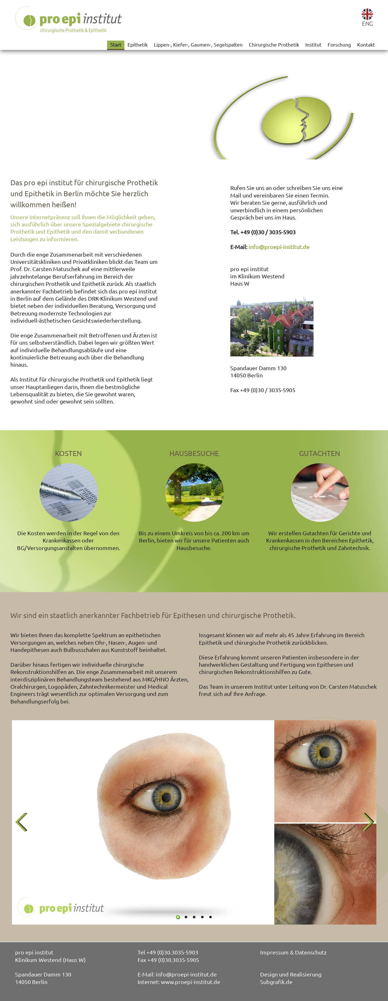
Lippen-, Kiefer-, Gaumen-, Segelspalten (198, 44)
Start (115, 44)
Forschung (339, 44)
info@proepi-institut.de (279, 246)
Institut (313, 44)
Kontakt (366, 44)
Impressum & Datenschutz (293, 952)
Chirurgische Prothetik (274, 44)
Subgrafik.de (276, 981)
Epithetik (138, 44)
